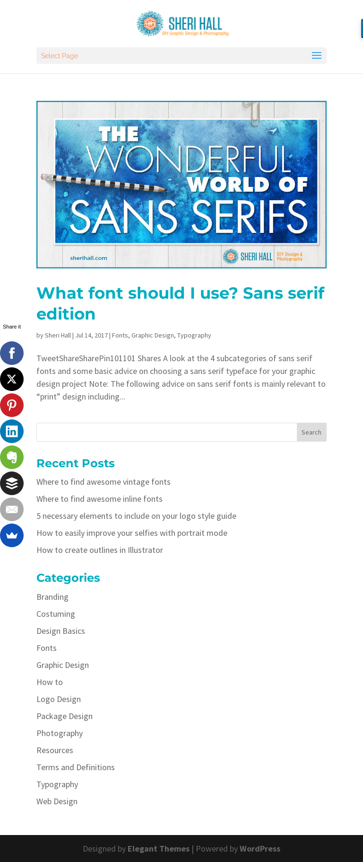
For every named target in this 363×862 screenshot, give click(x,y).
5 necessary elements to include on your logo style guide (136, 515)
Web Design (57, 801)
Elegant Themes (159, 848)
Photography (59, 733)
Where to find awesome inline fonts (99, 498)
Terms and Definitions (75, 767)
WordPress (260, 848)
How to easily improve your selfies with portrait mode (131, 532)
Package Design (64, 716)
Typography (194, 335)
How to (49, 681)
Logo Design (58, 698)
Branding (52, 596)
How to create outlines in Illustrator (99, 549)
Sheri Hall (58, 335)
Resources (54, 750)
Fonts (120, 335)
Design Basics (60, 630)
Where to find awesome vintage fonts (103, 481)
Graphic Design (152, 335)
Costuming (55, 613)
